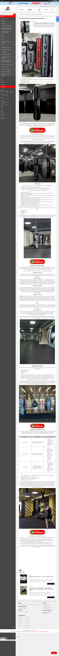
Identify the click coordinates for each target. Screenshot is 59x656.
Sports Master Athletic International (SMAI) (6, 32)
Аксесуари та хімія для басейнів (6, 75)
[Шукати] (14, 14)
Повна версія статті (51, 583)
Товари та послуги (4, 18)
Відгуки (2, 79)
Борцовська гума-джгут (6, 49)
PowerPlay (3, 21)
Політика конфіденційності (44, 631)
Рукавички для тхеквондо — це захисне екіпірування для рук (41, 577)
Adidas (3, 34)
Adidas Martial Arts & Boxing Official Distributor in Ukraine (7, 28)
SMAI (2, 37)
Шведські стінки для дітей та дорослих (7, 42)
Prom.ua (35, 630)
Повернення (3, 84)
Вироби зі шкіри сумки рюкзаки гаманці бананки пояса (6, 61)
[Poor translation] (4, 639)
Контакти (46, 9)
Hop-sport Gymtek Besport (6, 25)
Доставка (2, 82)
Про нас (2, 77)
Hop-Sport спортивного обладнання (6, 57)
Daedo (3, 39)
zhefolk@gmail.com (4, 108)
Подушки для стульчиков (6, 71)
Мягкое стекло (4, 67)
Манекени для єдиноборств (7, 54)
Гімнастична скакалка (6, 47)
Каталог (3, 23)
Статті (22, 14)
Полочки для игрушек (6, 69)
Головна (21, 9)
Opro (2, 45)
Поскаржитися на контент (35, 631)
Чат (54, 652)
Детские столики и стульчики (7, 64)
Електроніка (4, 52)
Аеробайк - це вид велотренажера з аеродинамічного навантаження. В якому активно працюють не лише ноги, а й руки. (41, 589)
